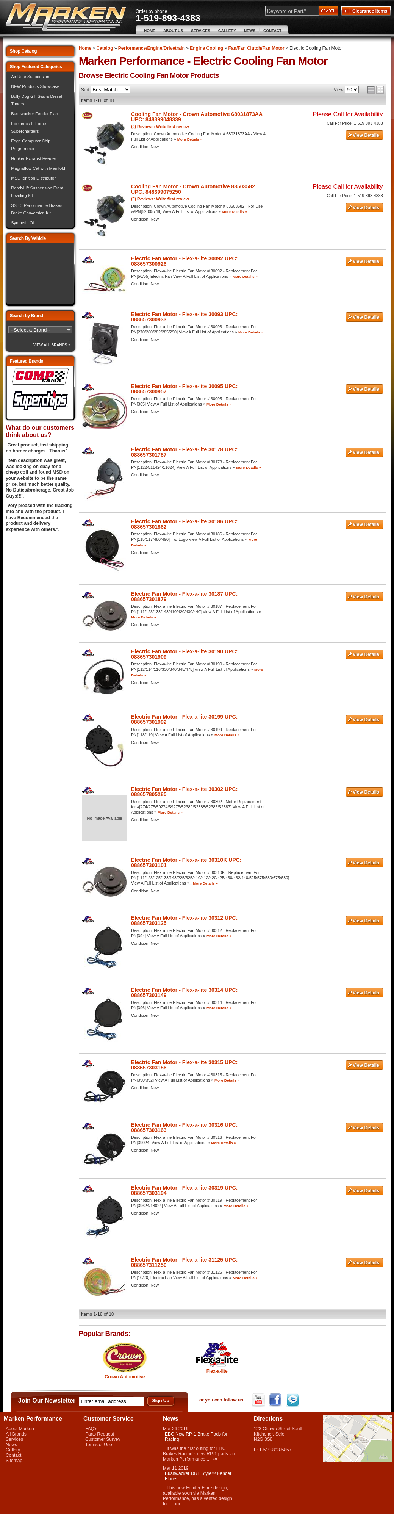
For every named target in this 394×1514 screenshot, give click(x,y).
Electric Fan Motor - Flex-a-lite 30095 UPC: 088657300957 (184, 389)
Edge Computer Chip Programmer (30, 145)
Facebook (276, 1400)
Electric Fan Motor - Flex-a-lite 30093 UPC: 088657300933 (184, 317)
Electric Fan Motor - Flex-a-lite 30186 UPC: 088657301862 (184, 524)
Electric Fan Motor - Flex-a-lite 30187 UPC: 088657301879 (184, 596)
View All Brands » (51, 345)
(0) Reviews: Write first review (160, 126)
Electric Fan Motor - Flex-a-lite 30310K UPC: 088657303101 (186, 862)
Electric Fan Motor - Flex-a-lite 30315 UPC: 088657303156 (184, 1065)
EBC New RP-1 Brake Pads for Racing (196, 1436)
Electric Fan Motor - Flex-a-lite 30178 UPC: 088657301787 (184, 452)
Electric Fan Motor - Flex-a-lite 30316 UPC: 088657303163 (184, 1127)
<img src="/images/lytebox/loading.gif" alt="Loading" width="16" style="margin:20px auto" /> (40, 273)
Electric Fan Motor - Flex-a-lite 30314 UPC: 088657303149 (184, 992)
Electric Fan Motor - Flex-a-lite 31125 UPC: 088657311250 (184, 1262)
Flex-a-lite (217, 1371)
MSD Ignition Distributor (33, 178)
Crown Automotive (125, 1376)
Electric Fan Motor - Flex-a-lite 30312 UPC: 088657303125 (184, 920)
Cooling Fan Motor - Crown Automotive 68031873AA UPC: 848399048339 (197, 116)
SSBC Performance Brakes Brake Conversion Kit (36, 209)
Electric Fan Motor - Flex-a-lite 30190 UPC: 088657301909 (184, 654)
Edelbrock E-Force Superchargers (28, 127)
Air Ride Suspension (30, 76)
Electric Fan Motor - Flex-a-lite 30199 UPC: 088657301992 (184, 719)
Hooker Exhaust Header (33, 158)
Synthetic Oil (23, 223)
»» (214, 1459)
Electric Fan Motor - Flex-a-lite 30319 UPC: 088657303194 (184, 1190)
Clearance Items (366, 11)
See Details (364, 135)
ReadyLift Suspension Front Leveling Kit (37, 192)
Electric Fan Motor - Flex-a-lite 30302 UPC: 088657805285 (184, 791)
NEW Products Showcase (35, 86)
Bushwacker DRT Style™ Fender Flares (198, 1476)
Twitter (293, 1400)
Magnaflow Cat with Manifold (38, 168)
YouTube (259, 1400)
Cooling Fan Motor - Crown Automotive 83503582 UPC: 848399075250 (193, 189)
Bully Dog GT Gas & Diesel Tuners (36, 100)
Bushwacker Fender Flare (35, 113)
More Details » (189, 139)
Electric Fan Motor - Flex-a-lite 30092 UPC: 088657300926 (184, 261)
